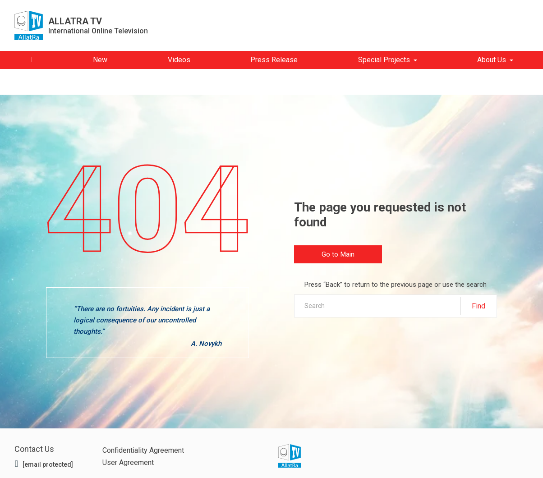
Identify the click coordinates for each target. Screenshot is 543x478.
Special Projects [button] (384, 59)
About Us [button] (491, 59)
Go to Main (338, 255)
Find (478, 306)
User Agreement (128, 462)
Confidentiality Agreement (143, 450)
